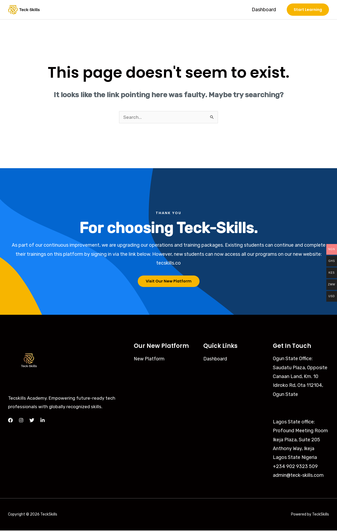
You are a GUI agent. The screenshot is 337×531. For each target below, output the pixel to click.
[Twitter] (31, 421)
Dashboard (264, 10)
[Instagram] (21, 421)
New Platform (149, 359)
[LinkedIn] (42, 421)
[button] (308, 9)
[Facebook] (10, 421)
